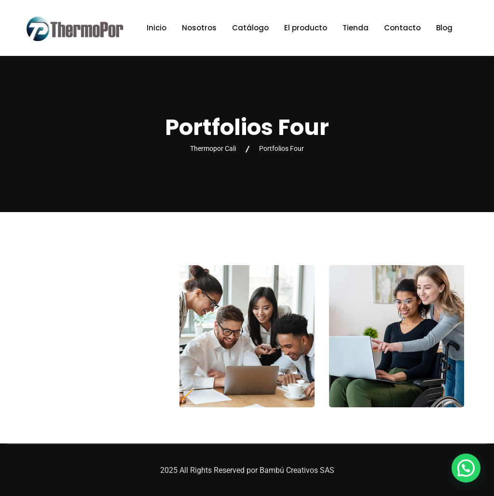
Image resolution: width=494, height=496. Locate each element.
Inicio (156, 28)
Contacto (402, 28)
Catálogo (250, 28)
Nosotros (199, 28)
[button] (466, 468)
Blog (444, 28)
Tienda (356, 28)
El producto (305, 28)
